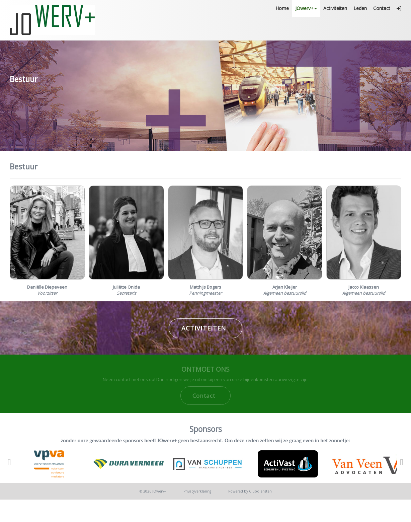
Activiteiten (335, 31)
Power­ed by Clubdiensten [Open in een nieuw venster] (250, 516)
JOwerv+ (306, 31)
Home (282, 31)
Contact (381, 31)
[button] (399, 31)
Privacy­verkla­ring (197, 516)
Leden (360, 31)
